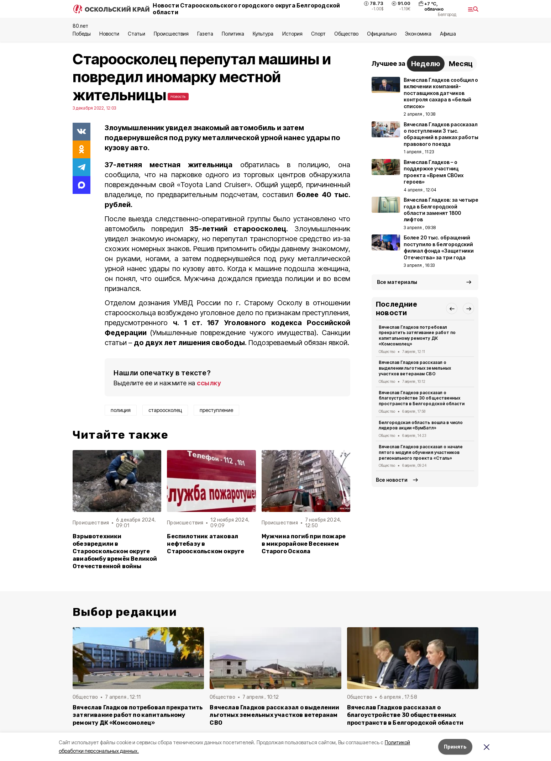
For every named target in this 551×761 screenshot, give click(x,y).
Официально (382, 34)
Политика (233, 34)
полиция (121, 410)
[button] (451, 308)
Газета (205, 34)
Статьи (136, 34)
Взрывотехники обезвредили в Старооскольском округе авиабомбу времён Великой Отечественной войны (115, 551)
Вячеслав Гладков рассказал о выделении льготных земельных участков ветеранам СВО (415, 368)
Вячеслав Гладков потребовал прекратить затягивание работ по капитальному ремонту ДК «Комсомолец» (417, 335)
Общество (346, 34)
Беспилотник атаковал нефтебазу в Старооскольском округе (205, 544)
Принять (455, 747)
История (292, 34)
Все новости (392, 480)
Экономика (418, 34)
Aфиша (448, 34)
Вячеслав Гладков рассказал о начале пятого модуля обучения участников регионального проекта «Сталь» (421, 452)
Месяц (461, 63)
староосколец (165, 410)
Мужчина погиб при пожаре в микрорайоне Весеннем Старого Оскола (304, 544)
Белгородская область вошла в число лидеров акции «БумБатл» (421, 425)
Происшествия (171, 34)
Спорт (318, 34)
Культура (263, 34)
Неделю (425, 63)
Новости (109, 34)
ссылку (209, 383)
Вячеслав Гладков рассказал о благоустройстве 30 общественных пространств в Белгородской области (422, 398)
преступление (216, 410)
